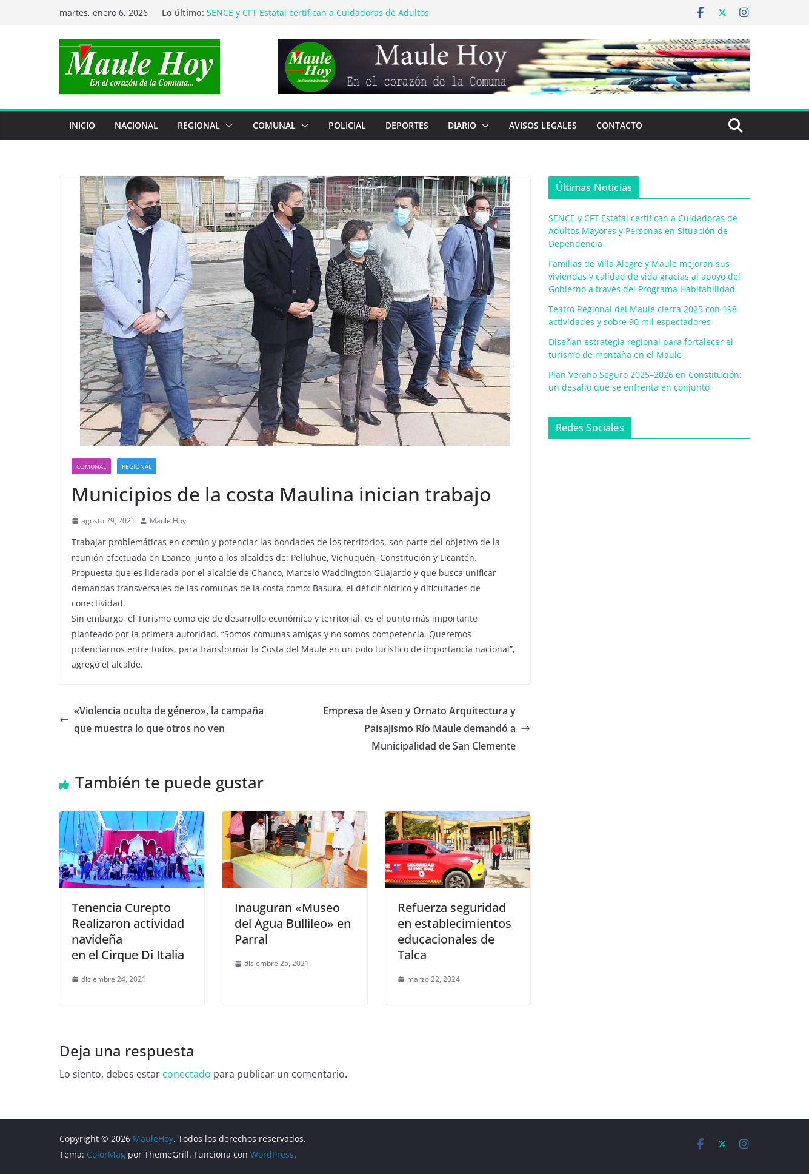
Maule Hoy (168, 520)
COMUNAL (274, 125)
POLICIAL (347, 125)
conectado (186, 1074)
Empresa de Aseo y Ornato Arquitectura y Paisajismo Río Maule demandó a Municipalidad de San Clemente (426, 728)
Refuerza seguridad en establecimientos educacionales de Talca (454, 931)
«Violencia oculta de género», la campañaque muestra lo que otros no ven (161, 719)
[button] (226, 125)
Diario (462, 125)
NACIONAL (136, 125)
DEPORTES (406, 125)
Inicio (82, 125)
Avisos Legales (543, 125)
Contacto (619, 125)
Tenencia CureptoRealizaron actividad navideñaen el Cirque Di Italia (128, 931)
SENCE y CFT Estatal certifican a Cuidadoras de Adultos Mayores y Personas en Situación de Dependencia (318, 18)
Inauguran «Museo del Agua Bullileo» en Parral (293, 923)
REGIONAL (199, 125)
